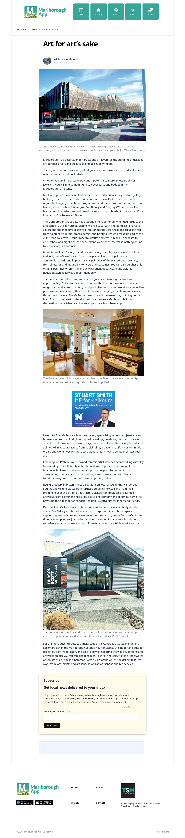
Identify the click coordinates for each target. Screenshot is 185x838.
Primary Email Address (57, 711)
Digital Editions (163, 832)
